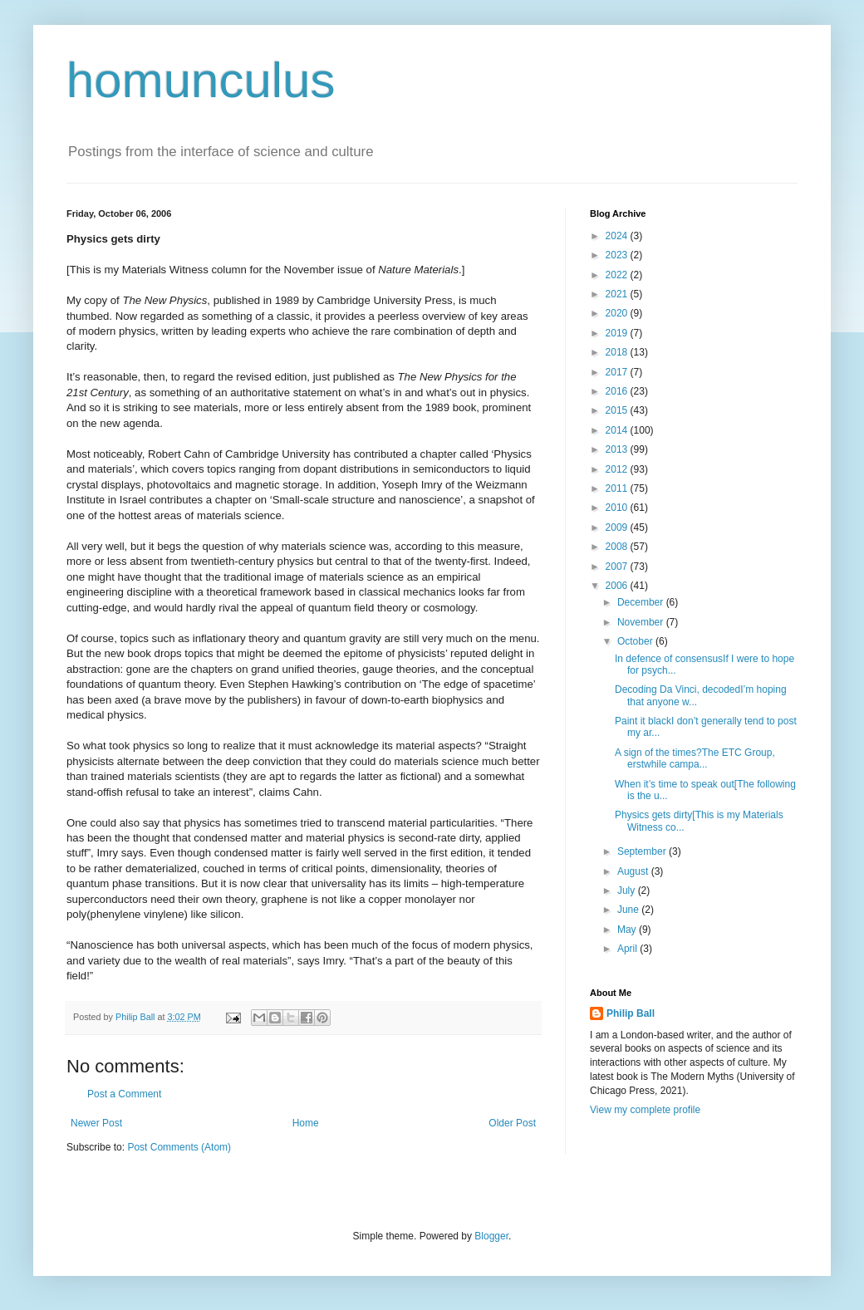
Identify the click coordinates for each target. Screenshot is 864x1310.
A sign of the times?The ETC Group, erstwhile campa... (695, 758)
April (628, 948)
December (641, 602)
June (629, 909)
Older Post (512, 1123)
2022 (618, 275)
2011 (618, 488)
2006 (618, 585)
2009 (618, 527)
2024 (618, 236)
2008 (618, 546)
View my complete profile (645, 1110)
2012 (618, 469)
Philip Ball (630, 1013)
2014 (618, 430)
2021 (618, 294)
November (641, 622)
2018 (618, 352)
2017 (618, 372)
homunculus (201, 80)
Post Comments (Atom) (179, 1147)
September (643, 851)
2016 (618, 391)
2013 (618, 449)
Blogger (491, 1236)
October (636, 641)
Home (305, 1123)
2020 (618, 313)
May (628, 929)
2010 (618, 507)
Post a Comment (124, 1094)
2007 (618, 566)
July (627, 890)
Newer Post (96, 1123)
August (634, 871)
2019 (618, 333)
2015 (618, 410)
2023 (618, 255)
